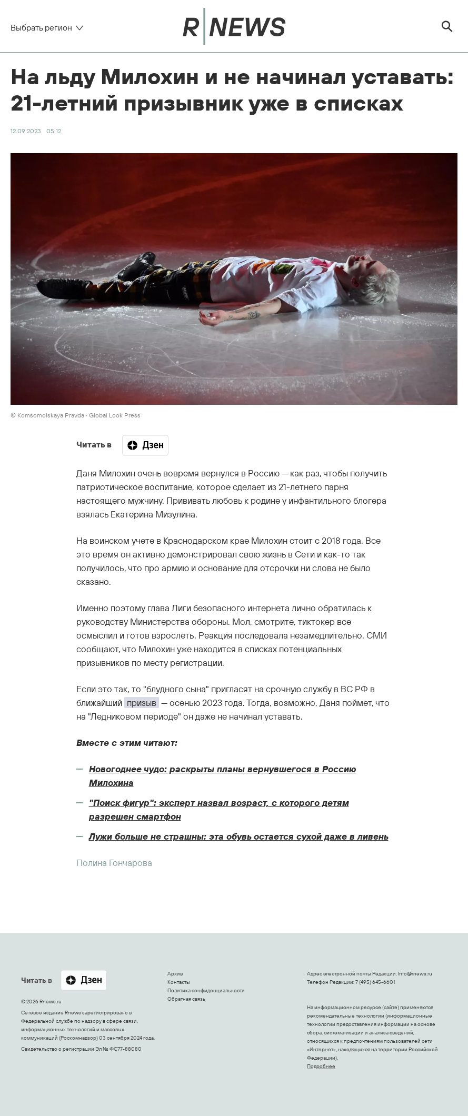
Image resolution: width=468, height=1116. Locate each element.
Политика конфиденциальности (206, 990)
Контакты (178, 982)
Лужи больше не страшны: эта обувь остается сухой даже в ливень (239, 836)
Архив (175, 973)
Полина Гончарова (114, 862)
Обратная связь (186, 998)
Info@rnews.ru (415, 973)
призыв (141, 702)
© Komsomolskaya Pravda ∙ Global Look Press (76, 415)
